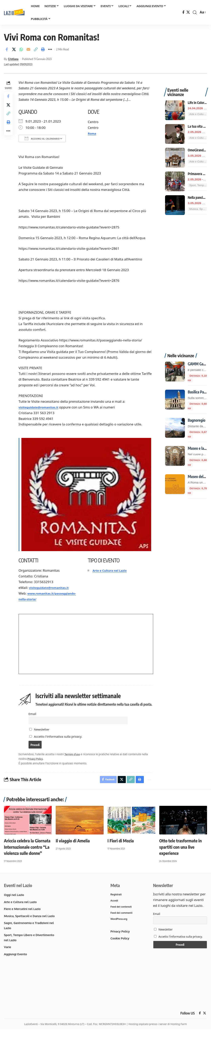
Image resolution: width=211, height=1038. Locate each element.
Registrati (116, 902)
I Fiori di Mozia (121, 848)
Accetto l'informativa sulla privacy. (59, 743)
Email (33, 718)
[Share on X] (14, 49)
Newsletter (40, 735)
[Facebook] (183, 12)
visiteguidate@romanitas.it (42, 407)
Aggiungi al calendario (43, 138)
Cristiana (13, 59)
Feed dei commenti (122, 921)
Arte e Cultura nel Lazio (112, 570)
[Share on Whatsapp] (21, 49)
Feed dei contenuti (122, 915)
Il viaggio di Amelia (73, 848)
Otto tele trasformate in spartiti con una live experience (180, 855)
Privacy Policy (36, 766)
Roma (93, 133)
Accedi (114, 909)
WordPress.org (119, 928)
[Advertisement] (186, 278)
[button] (195, 12)
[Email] (28, 49)
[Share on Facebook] (7, 49)
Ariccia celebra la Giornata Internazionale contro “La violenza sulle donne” (27, 855)
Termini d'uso (73, 761)
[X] (188, 12)
